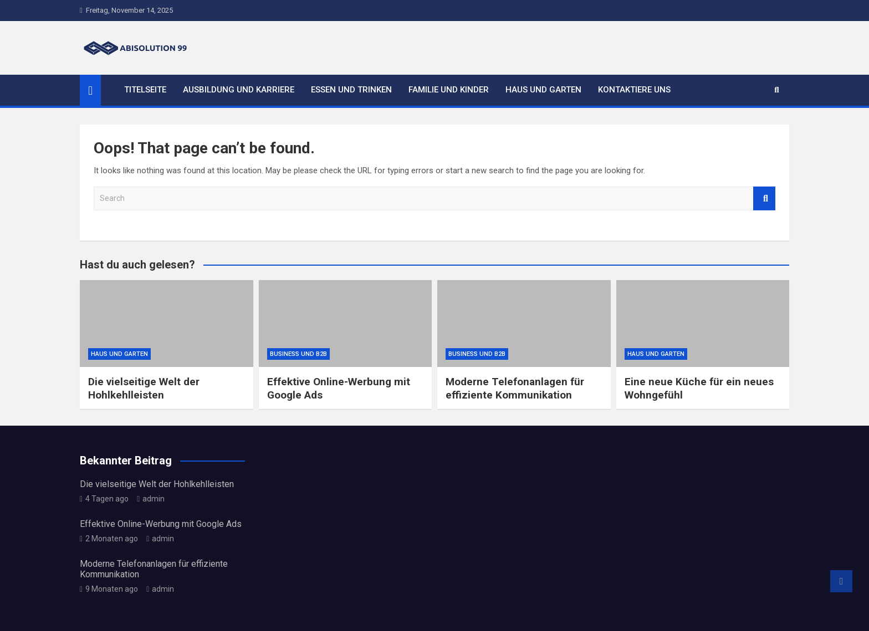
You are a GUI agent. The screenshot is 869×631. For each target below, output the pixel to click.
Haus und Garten (543, 90)
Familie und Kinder (448, 90)
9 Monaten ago (109, 589)
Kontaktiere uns (634, 90)
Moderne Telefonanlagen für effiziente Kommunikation (515, 388)
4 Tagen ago (104, 498)
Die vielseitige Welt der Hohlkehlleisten (144, 388)
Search (764, 198)
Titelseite (145, 90)
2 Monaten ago (109, 538)
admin (151, 498)
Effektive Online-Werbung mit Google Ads (161, 524)
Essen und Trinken (351, 90)
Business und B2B (298, 354)
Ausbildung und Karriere (238, 90)
